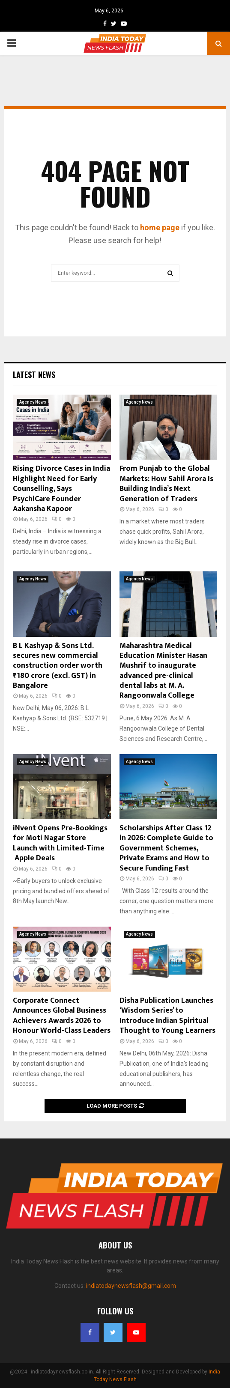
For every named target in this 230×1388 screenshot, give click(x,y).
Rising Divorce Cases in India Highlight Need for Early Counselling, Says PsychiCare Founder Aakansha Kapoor (61, 488)
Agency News (32, 402)
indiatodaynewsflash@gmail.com (131, 1285)
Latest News (34, 374)
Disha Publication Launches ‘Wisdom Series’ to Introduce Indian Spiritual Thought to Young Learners (167, 1015)
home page (159, 227)
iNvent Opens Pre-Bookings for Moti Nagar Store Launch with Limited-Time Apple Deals (60, 843)
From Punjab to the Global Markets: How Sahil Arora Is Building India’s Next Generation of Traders (166, 483)
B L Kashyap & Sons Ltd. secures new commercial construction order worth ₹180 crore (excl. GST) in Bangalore (57, 666)
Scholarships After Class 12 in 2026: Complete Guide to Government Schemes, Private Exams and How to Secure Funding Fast (166, 848)
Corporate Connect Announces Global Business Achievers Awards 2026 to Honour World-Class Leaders (62, 1015)
